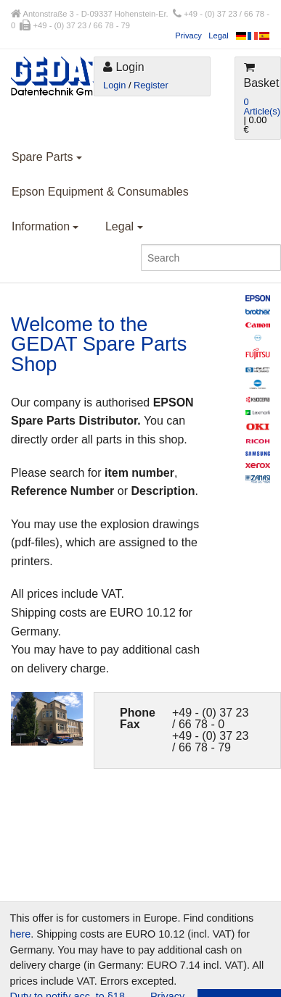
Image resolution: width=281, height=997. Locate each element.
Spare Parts (47, 157)
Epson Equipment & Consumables (100, 191)
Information (45, 226)
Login (114, 85)
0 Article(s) (262, 106)
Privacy (188, 35)
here (20, 934)
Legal (218, 35)
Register (151, 85)
